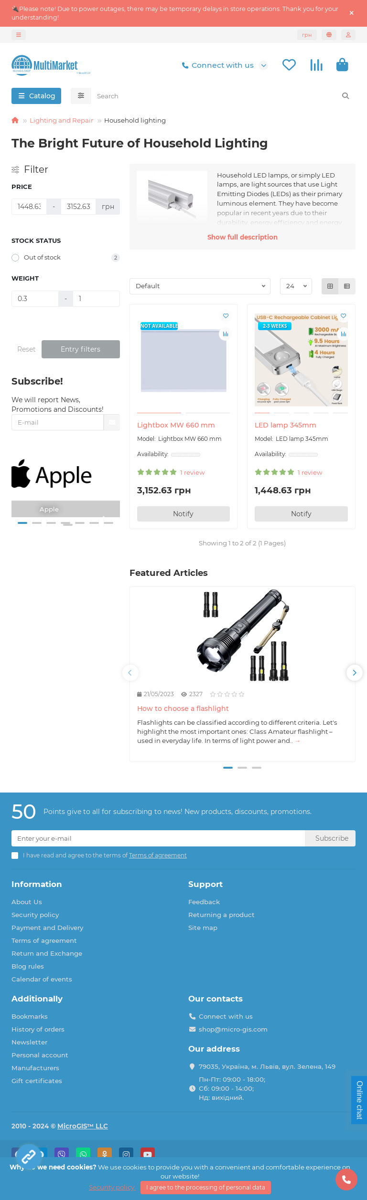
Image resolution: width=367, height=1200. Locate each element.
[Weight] (35, 299)
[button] (22, 523)
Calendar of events (41, 979)
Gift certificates (36, 1081)
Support (205, 884)
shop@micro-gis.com (233, 1029)
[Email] (158, 838)
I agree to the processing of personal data (205, 1187)
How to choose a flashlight (183, 708)
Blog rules (27, 966)
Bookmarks (29, 1016)
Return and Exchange (46, 953)
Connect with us (216, 65)
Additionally (37, 998)
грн (307, 34)
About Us (26, 902)
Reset (26, 349)
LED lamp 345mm (285, 425)
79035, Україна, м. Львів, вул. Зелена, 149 (267, 1066)
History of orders (38, 1029)
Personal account (39, 1055)
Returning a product (221, 914)
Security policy (35, 914)
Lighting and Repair (61, 120)
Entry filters (80, 349)
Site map (202, 927)
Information (36, 884)
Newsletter (29, 1042)
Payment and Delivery (47, 927)
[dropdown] (18, 35)
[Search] (223, 96)
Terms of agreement (44, 940)
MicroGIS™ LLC (82, 1126)
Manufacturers (35, 1068)
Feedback (204, 902)
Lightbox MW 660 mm (176, 425)
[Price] (29, 206)
